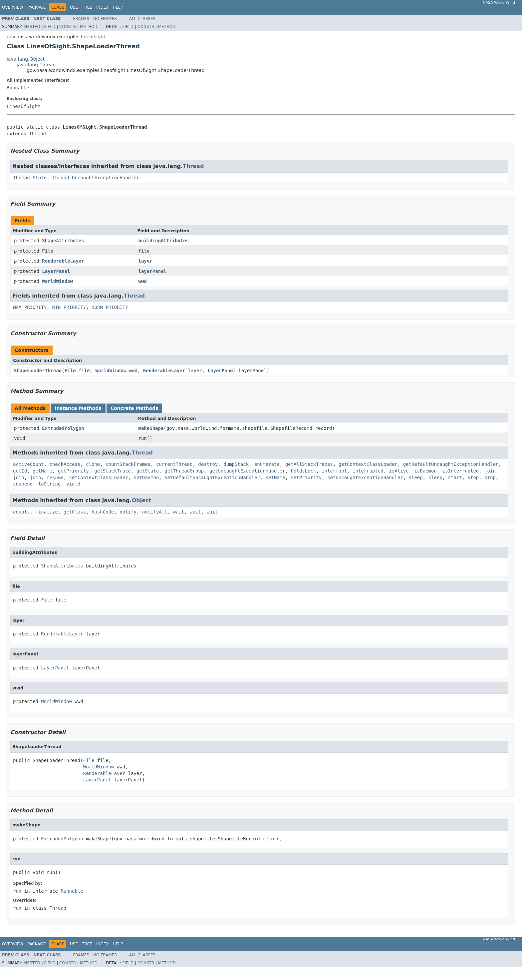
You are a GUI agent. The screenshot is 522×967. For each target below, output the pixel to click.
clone (93, 464)
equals (21, 511)
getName (42, 471)
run (142, 438)
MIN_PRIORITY (69, 307)
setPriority (306, 477)
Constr (67, 26)
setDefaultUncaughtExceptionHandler (212, 477)
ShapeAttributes (63, 240)
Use (74, 7)
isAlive (399, 471)
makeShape (151, 428)
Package (36, 7)
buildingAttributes (163, 240)
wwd (142, 281)
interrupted (368, 471)
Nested (32, 26)
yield (73, 483)
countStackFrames (128, 464)
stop (473, 477)
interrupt (334, 471)
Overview (12, 7)
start (455, 477)
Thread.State (30, 177)
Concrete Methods (134, 408)
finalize (46, 511)
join (490, 471)
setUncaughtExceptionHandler (365, 477)
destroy (208, 464)
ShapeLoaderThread (38, 370)
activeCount (28, 464)
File (47, 251)
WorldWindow (57, 281)
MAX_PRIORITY (30, 307)
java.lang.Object (26, 59)
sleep (416, 477)
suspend (23, 483)
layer (145, 261)
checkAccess (65, 464)
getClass (75, 511)
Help (118, 7)
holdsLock (303, 471)
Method (89, 26)
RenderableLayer (63, 261)
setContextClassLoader (98, 477)
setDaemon (146, 477)
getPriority (73, 471)
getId (20, 471)
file (144, 251)
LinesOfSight (23, 106)
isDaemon (425, 471)
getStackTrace (112, 471)
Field (49, 26)
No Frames (105, 18)
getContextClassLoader (368, 464)
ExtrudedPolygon (63, 428)
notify (128, 511)
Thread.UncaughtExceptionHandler (95, 177)
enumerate (267, 464)
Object (141, 500)
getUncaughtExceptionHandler (247, 471)
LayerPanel (56, 271)
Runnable (18, 87)
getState (147, 471)
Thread (37, 133)
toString (49, 483)
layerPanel (152, 271)
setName (275, 477)
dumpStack (236, 464)
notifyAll (154, 511)
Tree (87, 7)
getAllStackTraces (309, 464)
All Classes (142, 18)
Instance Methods (78, 408)
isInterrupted (460, 471)
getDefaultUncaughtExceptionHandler (451, 464)
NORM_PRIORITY (110, 307)
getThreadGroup (184, 471)
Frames (81, 18)
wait (178, 511)
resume (55, 477)
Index (102, 7)
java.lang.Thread (36, 64)
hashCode (103, 511)
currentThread (174, 464)
